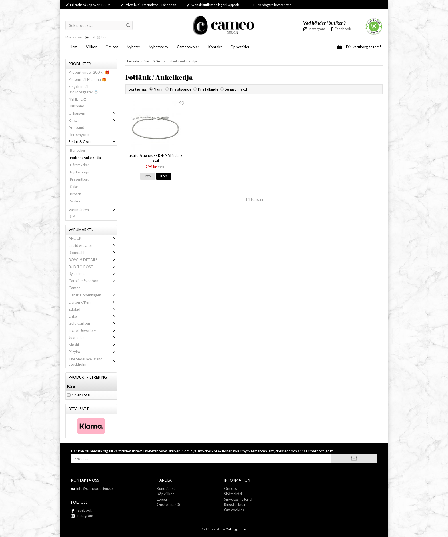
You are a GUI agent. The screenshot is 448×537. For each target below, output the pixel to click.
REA (72, 216)
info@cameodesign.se (94, 488)
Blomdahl (93, 252)
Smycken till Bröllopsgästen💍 (83, 89)
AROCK (93, 238)
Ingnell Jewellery (93, 330)
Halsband (76, 106)
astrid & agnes (93, 245)
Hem (73, 47)
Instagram (82, 515)
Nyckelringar (80, 172)
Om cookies (234, 510)
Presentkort (79, 179)
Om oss (111, 47)
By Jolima (93, 273)
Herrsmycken (80, 134)
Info (147, 176)
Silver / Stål (81, 395)
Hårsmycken (80, 165)
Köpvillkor (165, 494)
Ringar (93, 120)
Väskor (75, 201)
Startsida (132, 61)
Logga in (164, 499)
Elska (93, 316)
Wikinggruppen (236, 529)
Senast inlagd (236, 89)
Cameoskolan (188, 47)
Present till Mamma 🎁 (87, 79)
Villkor (91, 47)
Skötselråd (233, 494)
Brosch (75, 194)
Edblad (93, 309)
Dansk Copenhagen (93, 295)
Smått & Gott (93, 141)
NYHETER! (77, 99)
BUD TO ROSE (93, 267)
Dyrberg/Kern (93, 302)
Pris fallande (208, 89)
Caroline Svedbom (93, 280)
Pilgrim (93, 352)
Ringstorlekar (235, 504)
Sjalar (74, 186)
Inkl (92, 37)
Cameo (75, 288)
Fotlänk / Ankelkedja (85, 157)
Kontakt (215, 47)
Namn (158, 89)
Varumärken (93, 209)
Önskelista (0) (168, 504)
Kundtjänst (166, 488)
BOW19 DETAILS (93, 259)
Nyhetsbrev (158, 47)
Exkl (104, 37)
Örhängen (93, 113)
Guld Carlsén (93, 323)
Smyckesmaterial (238, 499)
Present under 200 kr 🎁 (89, 72)
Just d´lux (93, 337)
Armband (76, 127)
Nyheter (133, 47)
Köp (163, 176)
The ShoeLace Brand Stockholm (93, 362)
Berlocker (77, 150)
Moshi (93, 344)
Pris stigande (180, 89)
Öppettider (239, 47)
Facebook (343, 29)
